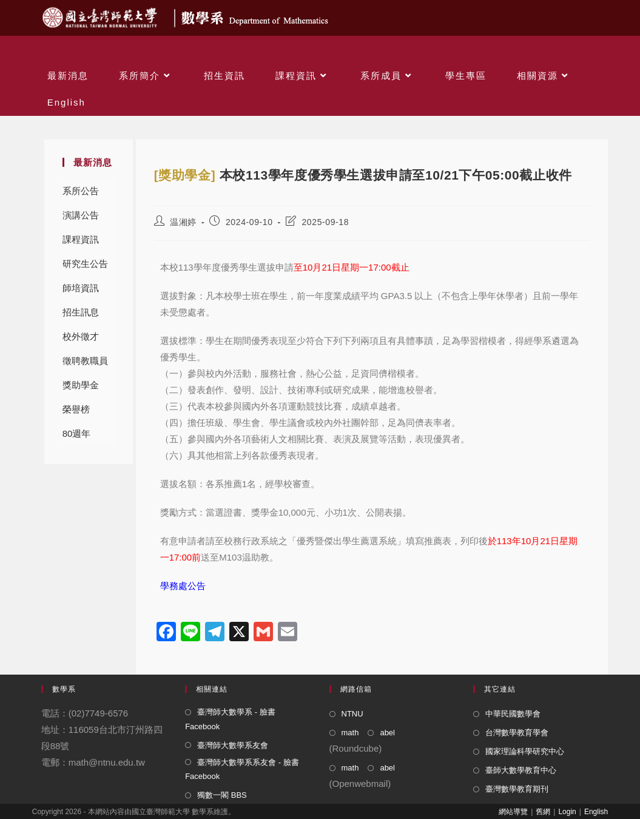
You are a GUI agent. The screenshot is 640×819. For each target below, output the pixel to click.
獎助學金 (80, 385)
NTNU (352, 713)
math (350, 732)
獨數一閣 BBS (222, 795)
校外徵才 (80, 336)
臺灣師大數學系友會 (232, 745)
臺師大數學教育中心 (520, 770)
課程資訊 (80, 239)
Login (567, 811)
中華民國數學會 (513, 713)
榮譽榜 (76, 409)
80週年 (76, 433)
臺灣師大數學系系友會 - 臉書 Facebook (242, 769)
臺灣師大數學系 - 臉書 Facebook (230, 718)
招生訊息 (80, 312)
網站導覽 (513, 811)
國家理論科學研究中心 (524, 751)
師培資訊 (80, 288)
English (596, 811)
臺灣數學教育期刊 (516, 789)
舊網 (543, 811)
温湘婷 (183, 222)
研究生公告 (85, 263)
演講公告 (80, 215)
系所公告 (80, 191)
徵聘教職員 (85, 361)
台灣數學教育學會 (516, 732)
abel (387, 732)
